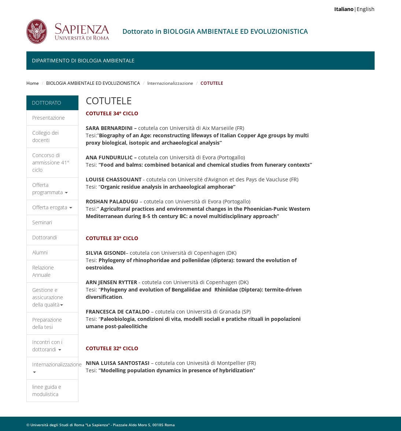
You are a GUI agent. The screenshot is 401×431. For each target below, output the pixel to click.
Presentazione (48, 117)
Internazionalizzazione (55, 367)
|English (354, 9)
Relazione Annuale (43, 271)
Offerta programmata (50, 188)
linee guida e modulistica (46, 390)
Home (32, 83)
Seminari (42, 222)
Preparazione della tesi (47, 323)
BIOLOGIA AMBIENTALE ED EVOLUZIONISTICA (93, 83)
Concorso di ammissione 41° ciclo (50, 162)
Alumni (40, 252)
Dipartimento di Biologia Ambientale (83, 60)
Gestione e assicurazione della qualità (47, 297)
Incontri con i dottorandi (47, 345)
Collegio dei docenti (45, 136)
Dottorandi (44, 237)
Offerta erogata (52, 207)
